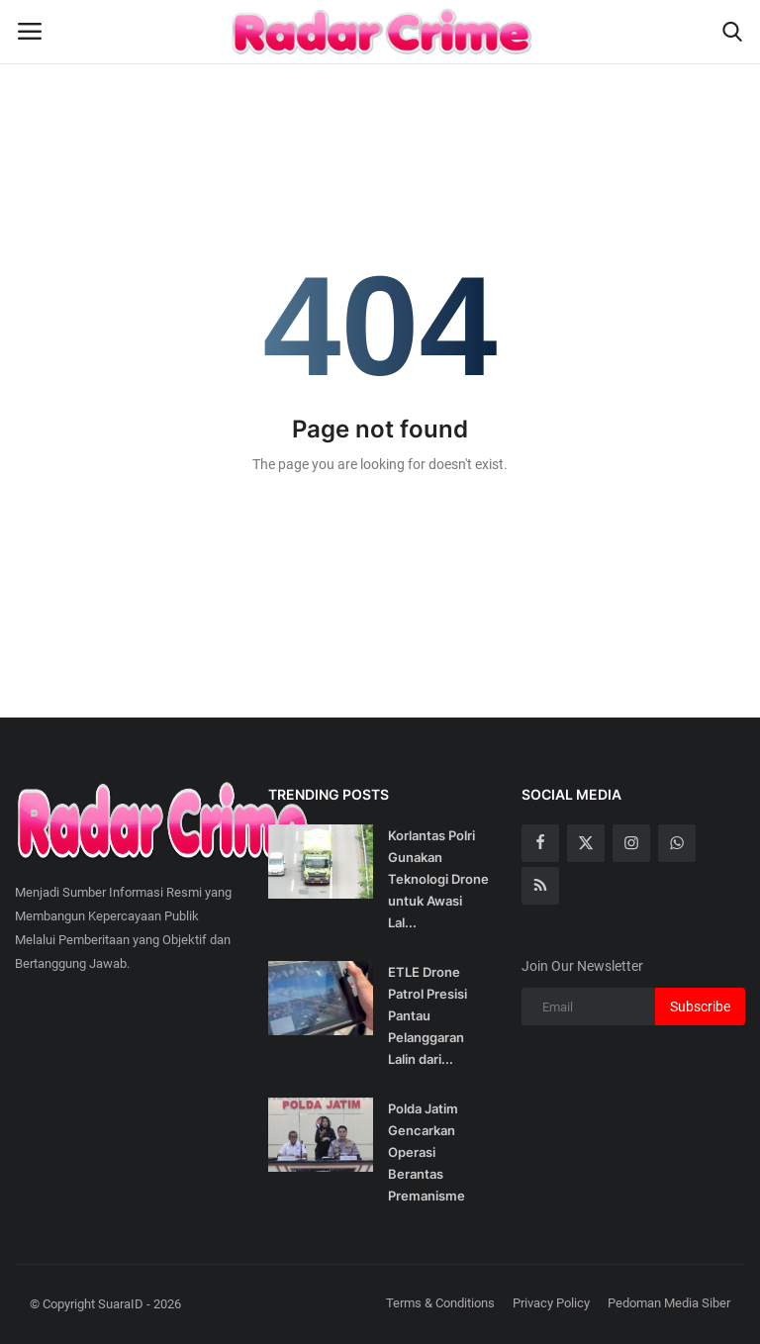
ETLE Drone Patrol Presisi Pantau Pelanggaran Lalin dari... (427, 1015)
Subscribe (700, 1006)
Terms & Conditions (440, 1303)
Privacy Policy (551, 1303)
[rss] (540, 886)
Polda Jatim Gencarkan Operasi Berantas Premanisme (426, 1152)
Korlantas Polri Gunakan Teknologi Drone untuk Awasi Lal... (438, 878)
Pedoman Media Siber (669, 1303)
